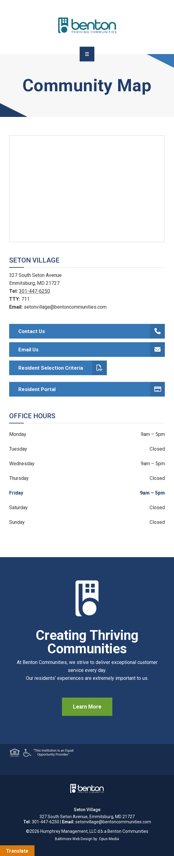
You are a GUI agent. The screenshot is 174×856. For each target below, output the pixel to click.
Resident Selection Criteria (62, 368)
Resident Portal (91, 389)
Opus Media (109, 839)
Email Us (91, 349)
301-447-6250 (34, 291)
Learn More (87, 707)
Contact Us (91, 331)
